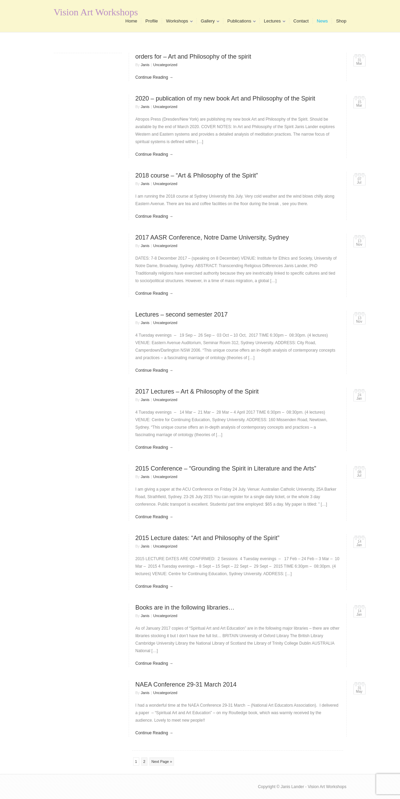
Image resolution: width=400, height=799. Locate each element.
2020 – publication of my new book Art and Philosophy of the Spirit (225, 98)
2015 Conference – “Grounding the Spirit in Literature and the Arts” (225, 468)
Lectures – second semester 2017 (181, 314)
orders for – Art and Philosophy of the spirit (193, 56)
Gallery (208, 22)
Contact (301, 21)
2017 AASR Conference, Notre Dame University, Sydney (212, 237)
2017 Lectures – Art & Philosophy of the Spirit (197, 391)
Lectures (272, 22)
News (322, 21)
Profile (151, 21)
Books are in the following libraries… (185, 607)
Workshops (177, 22)
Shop (341, 21)
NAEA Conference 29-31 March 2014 (186, 684)
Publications (239, 22)
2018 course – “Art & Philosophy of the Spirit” (196, 175)
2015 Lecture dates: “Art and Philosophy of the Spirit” (207, 538)
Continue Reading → (154, 77)
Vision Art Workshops (96, 12)
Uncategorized (165, 65)
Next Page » (161, 761)
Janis (145, 65)
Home (131, 21)
